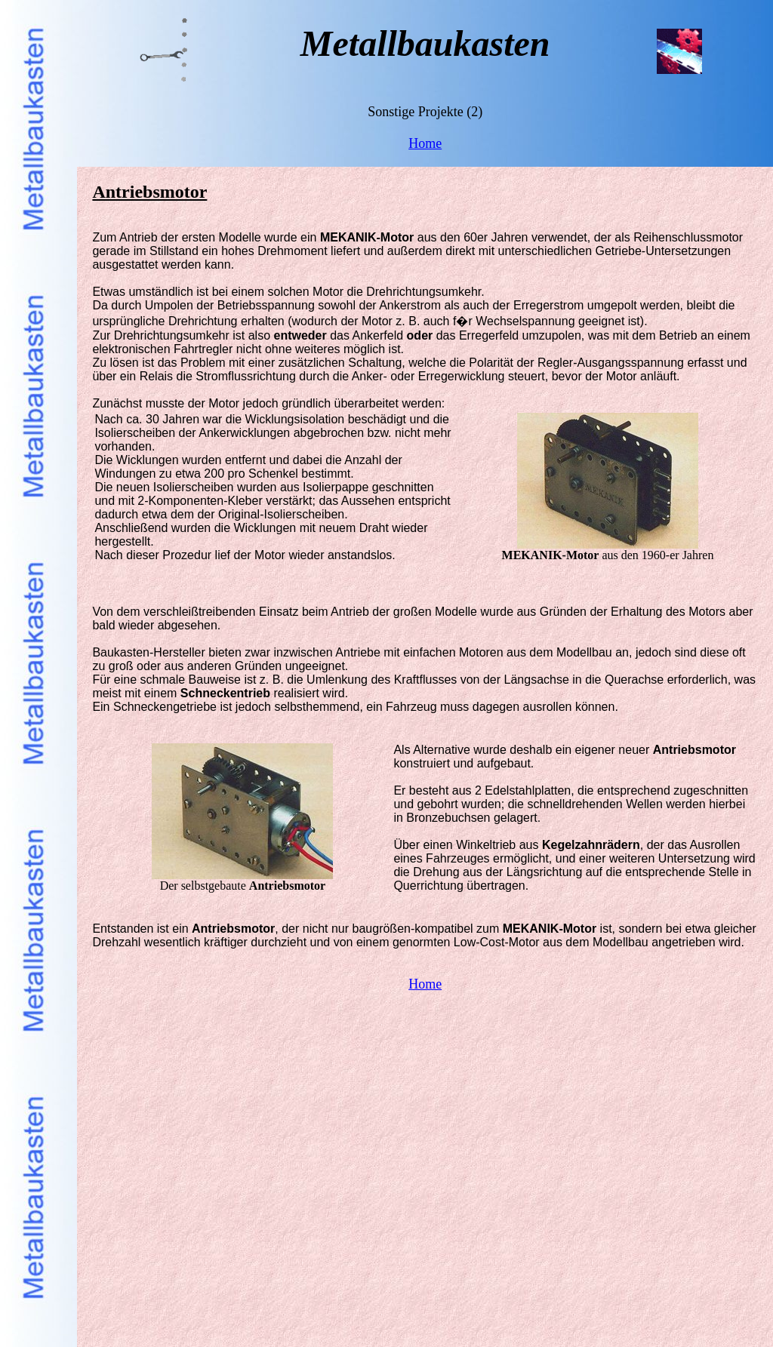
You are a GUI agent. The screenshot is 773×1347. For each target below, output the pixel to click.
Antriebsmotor (149, 191)
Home (425, 143)
